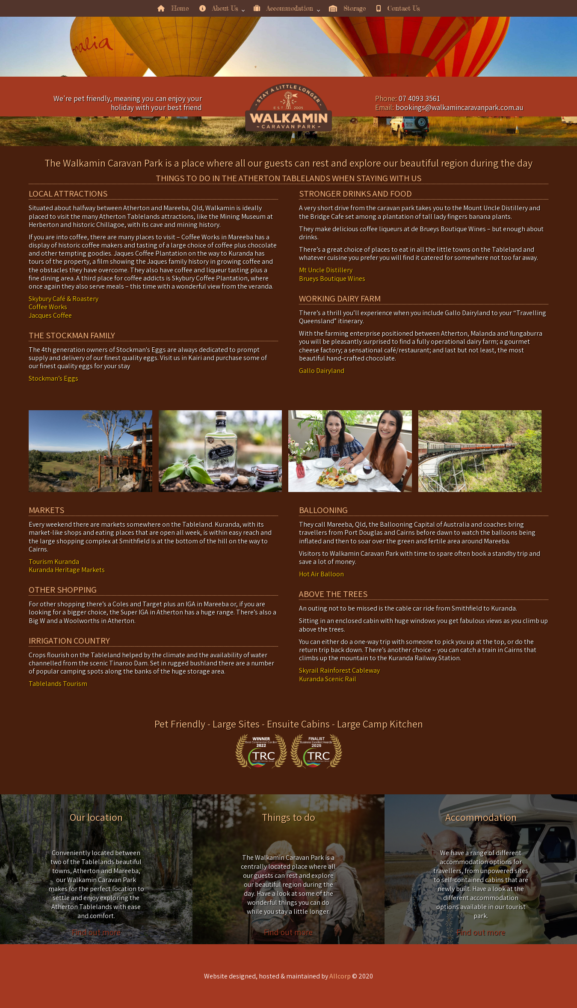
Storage (347, 8)
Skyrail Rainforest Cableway (339, 670)
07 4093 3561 (419, 98)
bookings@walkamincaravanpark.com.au (460, 107)
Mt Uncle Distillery (325, 269)
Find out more (96, 932)
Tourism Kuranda (54, 561)
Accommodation (283, 8)
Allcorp (340, 976)
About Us (218, 8)
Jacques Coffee (50, 315)
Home (173, 8)
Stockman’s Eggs (53, 378)
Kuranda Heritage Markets (67, 569)
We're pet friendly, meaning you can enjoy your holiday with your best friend (127, 102)
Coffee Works (48, 306)
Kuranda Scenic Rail (327, 678)
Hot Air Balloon (321, 574)
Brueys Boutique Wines (332, 278)
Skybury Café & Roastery (63, 298)
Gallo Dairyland (321, 370)
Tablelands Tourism (58, 683)
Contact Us (398, 8)
